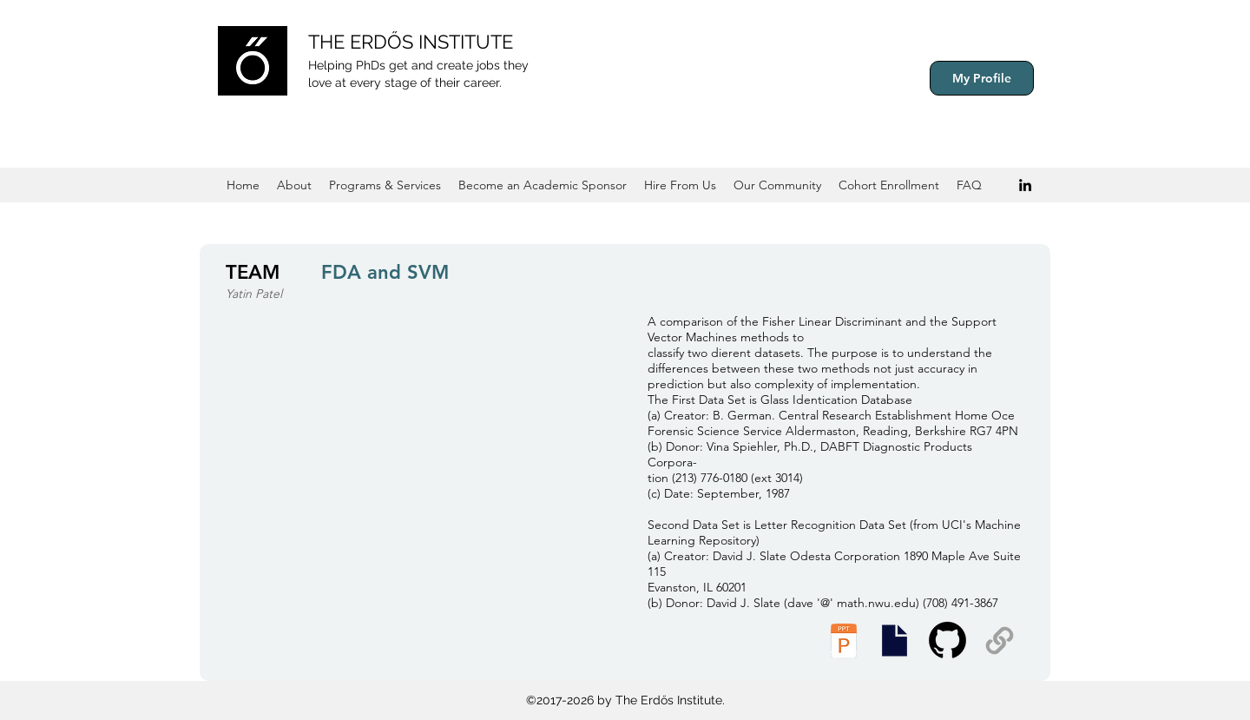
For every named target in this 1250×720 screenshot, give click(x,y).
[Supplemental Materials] (999, 640)
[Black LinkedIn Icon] (1025, 185)
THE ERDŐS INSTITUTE (410, 41)
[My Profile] (982, 78)
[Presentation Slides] (894, 640)
